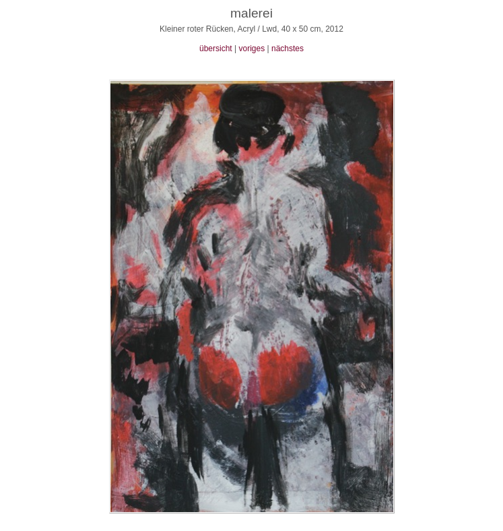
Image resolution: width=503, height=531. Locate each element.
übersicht (215, 48)
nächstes (287, 48)
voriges (251, 48)
